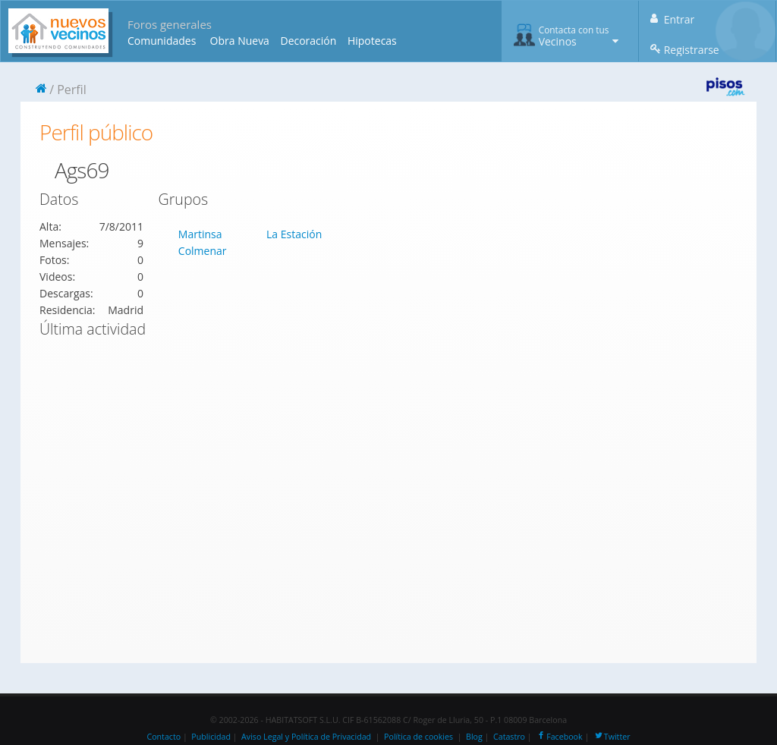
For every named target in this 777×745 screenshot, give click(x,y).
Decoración (308, 40)
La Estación (294, 234)
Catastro (509, 736)
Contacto (163, 736)
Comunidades (161, 40)
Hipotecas (372, 40)
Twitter (612, 736)
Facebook (559, 736)
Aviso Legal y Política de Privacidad (306, 736)
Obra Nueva (239, 40)
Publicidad (211, 736)
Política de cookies (418, 736)
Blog (474, 736)
